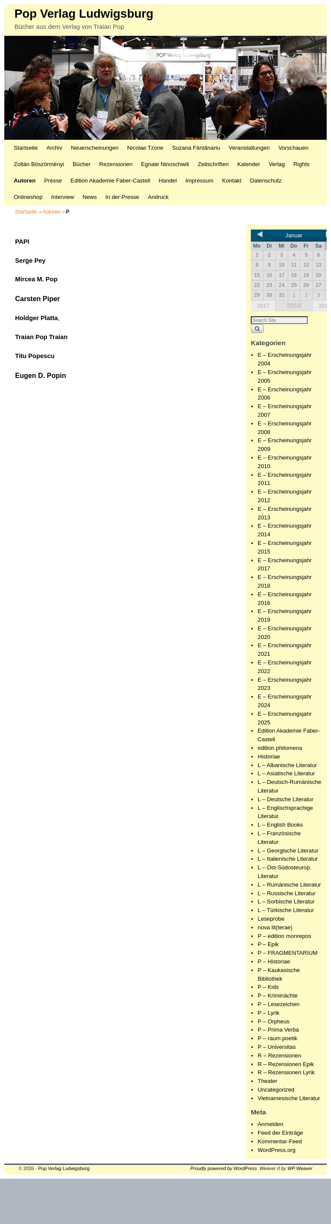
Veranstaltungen (249, 148)
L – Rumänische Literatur (289, 884)
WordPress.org (277, 1150)
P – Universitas (277, 1047)
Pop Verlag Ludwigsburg (83, 13)
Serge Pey (30, 260)
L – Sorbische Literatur (286, 901)
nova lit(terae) (275, 927)
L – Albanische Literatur (287, 765)
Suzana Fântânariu (196, 148)
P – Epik (268, 944)
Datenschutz (265, 180)
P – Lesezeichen (279, 1004)
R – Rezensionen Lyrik (286, 1072)
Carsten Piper (37, 298)
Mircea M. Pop (36, 279)
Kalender (248, 164)
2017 (263, 305)
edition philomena (280, 748)
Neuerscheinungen (95, 148)
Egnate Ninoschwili (165, 164)
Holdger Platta (36, 318)
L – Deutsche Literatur (285, 799)
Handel (168, 180)
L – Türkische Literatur (286, 910)
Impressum (199, 180)
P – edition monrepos (284, 936)
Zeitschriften (213, 164)
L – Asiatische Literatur (286, 773)
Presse (53, 180)
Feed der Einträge (280, 1133)
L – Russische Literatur (286, 893)
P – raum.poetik (277, 1038)
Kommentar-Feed (280, 1141)
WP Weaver (299, 1168)
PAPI (22, 241)
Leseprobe (271, 919)
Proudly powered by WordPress (223, 1168)
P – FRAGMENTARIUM (288, 953)
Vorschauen (293, 148)
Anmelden (270, 1124)
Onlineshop (28, 197)
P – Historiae (274, 961)
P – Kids (268, 987)
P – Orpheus (274, 1021)
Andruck (158, 197)
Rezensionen (115, 164)
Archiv (54, 148)
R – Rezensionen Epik (286, 1064)
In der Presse (122, 197)
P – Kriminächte (278, 995)
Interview (62, 197)
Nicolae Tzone (145, 148)
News (90, 197)
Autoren (25, 180)
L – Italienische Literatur (288, 859)
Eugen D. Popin (40, 375)
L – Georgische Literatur (288, 850)
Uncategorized (276, 1089)
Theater (267, 1081)
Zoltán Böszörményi (39, 164)
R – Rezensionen (279, 1055)
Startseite (26, 148)
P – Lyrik (269, 1013)
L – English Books (280, 824)
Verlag (276, 164)
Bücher (82, 164)
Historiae (269, 756)
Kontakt (231, 180)
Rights (301, 164)
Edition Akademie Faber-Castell (110, 180)
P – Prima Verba (278, 1029)
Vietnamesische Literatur (289, 1098)
